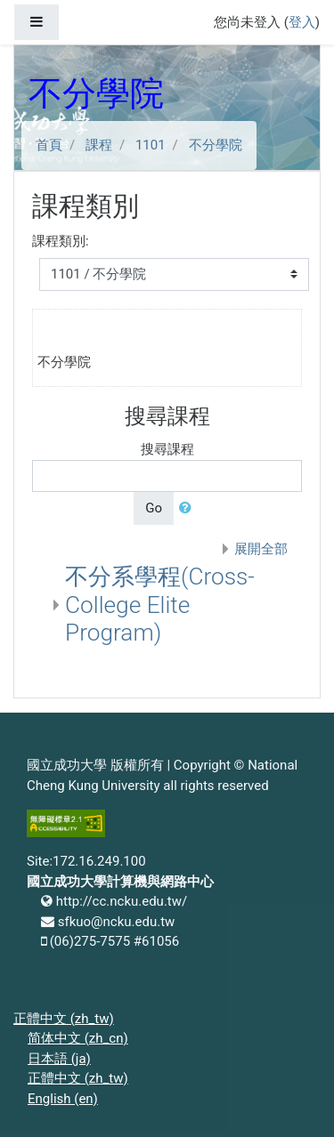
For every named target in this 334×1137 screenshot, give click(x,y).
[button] (188, 508)
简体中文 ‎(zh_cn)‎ (78, 1038)
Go (153, 508)
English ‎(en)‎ (63, 1099)
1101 (150, 145)
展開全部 (261, 549)
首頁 (49, 145)
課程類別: (60, 241)
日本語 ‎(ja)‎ (59, 1059)
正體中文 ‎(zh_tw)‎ (63, 1019)
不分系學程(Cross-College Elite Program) (160, 604)
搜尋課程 (167, 449)
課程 (99, 145)
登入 (302, 22)
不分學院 (215, 145)
